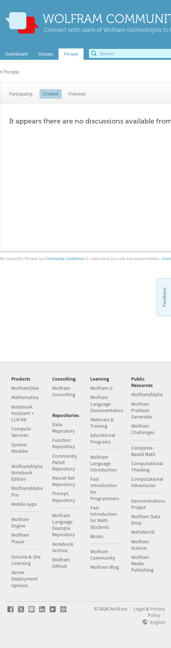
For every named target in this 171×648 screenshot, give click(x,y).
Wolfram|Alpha (147, 394)
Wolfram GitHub (61, 562)
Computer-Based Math (143, 451)
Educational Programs (102, 438)
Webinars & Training (102, 422)
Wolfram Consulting (63, 391)
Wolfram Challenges (142, 429)
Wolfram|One (25, 388)
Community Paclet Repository (64, 462)
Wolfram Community (102, 554)
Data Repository (63, 427)
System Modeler (20, 447)
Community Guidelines (64, 258)
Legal (139, 609)
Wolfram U (101, 388)
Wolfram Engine (20, 522)
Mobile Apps (24, 504)
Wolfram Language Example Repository (63, 525)
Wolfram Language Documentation (106, 403)
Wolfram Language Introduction (103, 463)
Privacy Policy (156, 612)
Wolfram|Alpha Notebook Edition (27, 472)
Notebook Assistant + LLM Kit (22, 413)
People (9, 72)
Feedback (164, 297)
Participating (20, 94)
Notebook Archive (62, 547)
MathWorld (142, 532)
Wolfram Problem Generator (142, 410)
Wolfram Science (140, 544)
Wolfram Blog (104, 567)
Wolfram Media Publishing (142, 563)
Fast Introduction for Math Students (103, 517)
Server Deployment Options (24, 578)
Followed (77, 94)
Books (96, 536)
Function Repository (63, 443)
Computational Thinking (147, 466)
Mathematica (24, 397)
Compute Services (21, 432)
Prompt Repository (63, 496)
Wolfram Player (20, 538)
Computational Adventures (147, 482)
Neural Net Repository (63, 481)
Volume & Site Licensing (26, 560)
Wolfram (119, 609)
